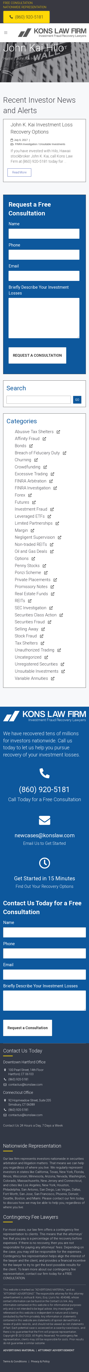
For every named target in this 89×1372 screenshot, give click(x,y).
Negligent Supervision (35, 537)
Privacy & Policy (40, 1361)
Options (22, 558)
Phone (14, 245)
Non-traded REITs (31, 544)
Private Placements (32, 579)
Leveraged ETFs (30, 516)
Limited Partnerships (34, 523)
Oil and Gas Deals (31, 551)
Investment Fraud (31, 509)
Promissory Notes (31, 586)
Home (8, 58)
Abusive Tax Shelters (34, 431)
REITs (20, 600)
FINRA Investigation (26, 144)
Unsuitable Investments (52, 144)
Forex (20, 495)
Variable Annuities (31, 678)
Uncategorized (28, 657)
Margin (21, 530)
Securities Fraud (30, 621)
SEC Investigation (30, 607)
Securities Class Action (35, 614)
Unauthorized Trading (34, 650)
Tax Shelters (26, 643)
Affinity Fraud (27, 438)
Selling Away (26, 629)
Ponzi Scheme (28, 572)
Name (14, 223)
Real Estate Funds (31, 593)
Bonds (20, 445)
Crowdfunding (27, 466)
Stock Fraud (26, 635)
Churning (23, 459)
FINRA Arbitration (30, 481)
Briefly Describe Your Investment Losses (39, 290)
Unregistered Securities (36, 664)
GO (77, 399)
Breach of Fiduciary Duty (37, 452)
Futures (22, 502)
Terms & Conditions (15, 1361)
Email (14, 266)
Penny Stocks (27, 565)
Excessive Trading (31, 473)
